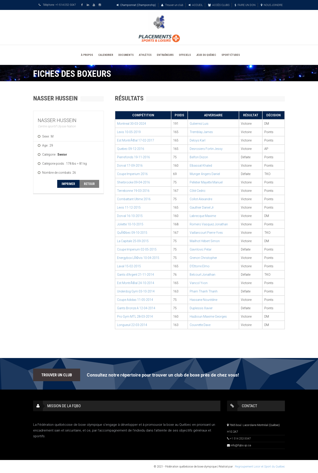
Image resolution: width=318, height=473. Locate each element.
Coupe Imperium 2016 (132, 174)
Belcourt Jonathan (202, 274)
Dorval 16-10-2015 (130, 216)
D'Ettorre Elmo (200, 266)
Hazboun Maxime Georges (208, 316)
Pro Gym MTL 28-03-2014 (135, 316)
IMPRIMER (68, 184)
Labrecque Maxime (203, 216)
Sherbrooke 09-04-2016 (133, 182)
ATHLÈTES (145, 55)
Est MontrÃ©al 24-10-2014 (135, 283)
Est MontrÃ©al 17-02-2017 (135, 140)
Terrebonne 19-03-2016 (133, 190)
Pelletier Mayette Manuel (206, 182)
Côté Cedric (198, 190)
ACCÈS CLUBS (218, 5)
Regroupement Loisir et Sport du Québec (260, 466)
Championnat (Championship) (136, 5)
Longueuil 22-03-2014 (132, 325)
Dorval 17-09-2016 (130, 165)
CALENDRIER (105, 55)
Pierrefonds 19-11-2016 (133, 157)
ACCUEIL (196, 5)
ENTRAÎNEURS (165, 55)
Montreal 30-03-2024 (131, 123)
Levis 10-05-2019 (129, 132)
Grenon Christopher (203, 258)
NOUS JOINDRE (272, 5)
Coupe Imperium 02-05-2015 (137, 249)
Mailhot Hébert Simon (205, 241)
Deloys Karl (197, 140)
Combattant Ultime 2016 (134, 199)
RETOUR (89, 184)
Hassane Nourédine (203, 300)
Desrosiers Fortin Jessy (206, 149)
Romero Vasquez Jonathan (209, 224)
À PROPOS (87, 55)
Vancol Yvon (199, 283)
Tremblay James (201, 132)
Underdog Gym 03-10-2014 (136, 291)
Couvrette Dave (200, 325)
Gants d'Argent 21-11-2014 (135, 274)
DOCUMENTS (126, 55)
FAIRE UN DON (245, 5)
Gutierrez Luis (199, 123)
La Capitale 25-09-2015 (133, 241)
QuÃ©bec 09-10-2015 (132, 232)
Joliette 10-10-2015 (130, 224)
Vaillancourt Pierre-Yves (206, 232)
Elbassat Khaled (201, 165)
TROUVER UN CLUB (56, 375)
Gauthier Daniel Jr (202, 207)
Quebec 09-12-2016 (130, 149)
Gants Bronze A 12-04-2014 (136, 308)
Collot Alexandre (201, 199)
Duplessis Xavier (201, 308)
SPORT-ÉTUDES (230, 55)
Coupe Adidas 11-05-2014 (135, 300)
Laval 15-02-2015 (129, 266)
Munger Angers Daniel (205, 174)
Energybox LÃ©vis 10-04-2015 (138, 258)
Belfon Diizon (199, 157)
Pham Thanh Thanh (204, 291)
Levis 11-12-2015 (129, 207)
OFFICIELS (185, 55)
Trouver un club (172, 5)
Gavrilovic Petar (201, 249)
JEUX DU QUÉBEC (206, 55)
